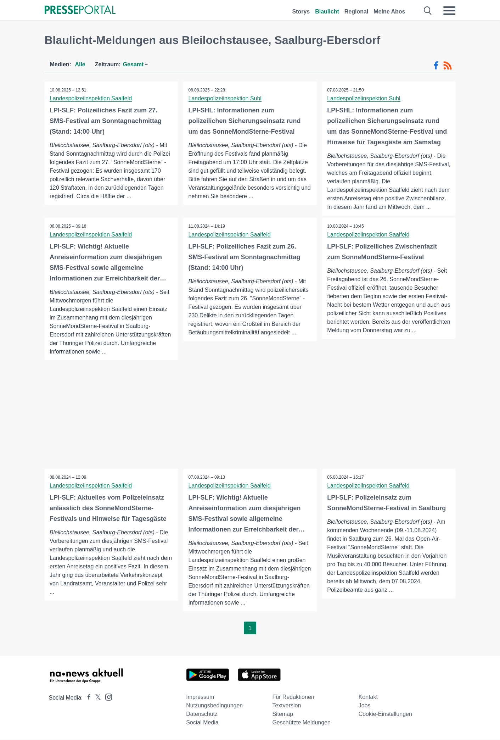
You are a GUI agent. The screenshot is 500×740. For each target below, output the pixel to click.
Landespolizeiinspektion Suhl (225, 98)
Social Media (202, 723)
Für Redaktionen (293, 697)
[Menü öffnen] (449, 11)
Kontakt (368, 697)
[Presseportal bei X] (96, 698)
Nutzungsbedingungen (214, 706)
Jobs (365, 706)
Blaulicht (327, 12)
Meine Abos (389, 12)
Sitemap (282, 714)
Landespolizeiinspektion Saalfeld (91, 98)
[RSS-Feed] (447, 65)
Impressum (200, 697)
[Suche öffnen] (427, 11)
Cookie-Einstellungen (385, 714)
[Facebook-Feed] (436, 65)
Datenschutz (202, 714)
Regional (356, 12)
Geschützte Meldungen (301, 723)
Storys (301, 12)
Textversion (286, 706)
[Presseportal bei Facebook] (87, 698)
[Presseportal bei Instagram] (106, 697)
